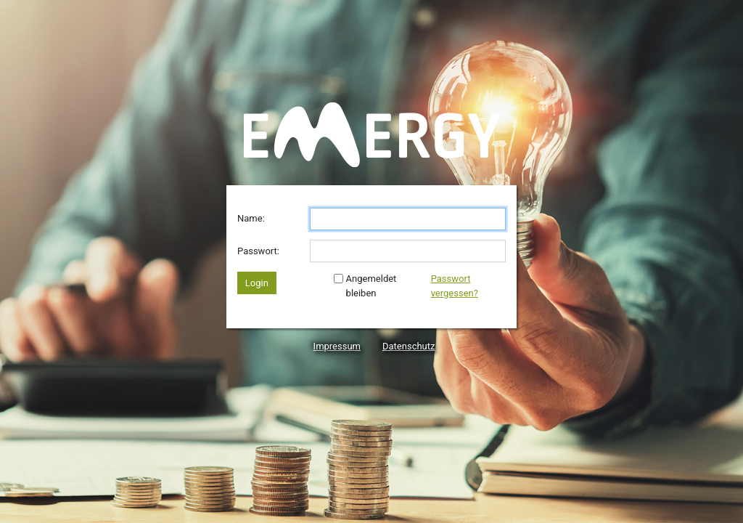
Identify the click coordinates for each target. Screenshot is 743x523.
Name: (251, 218)
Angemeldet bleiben (365, 286)
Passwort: (258, 251)
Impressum (337, 346)
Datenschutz (408, 346)
